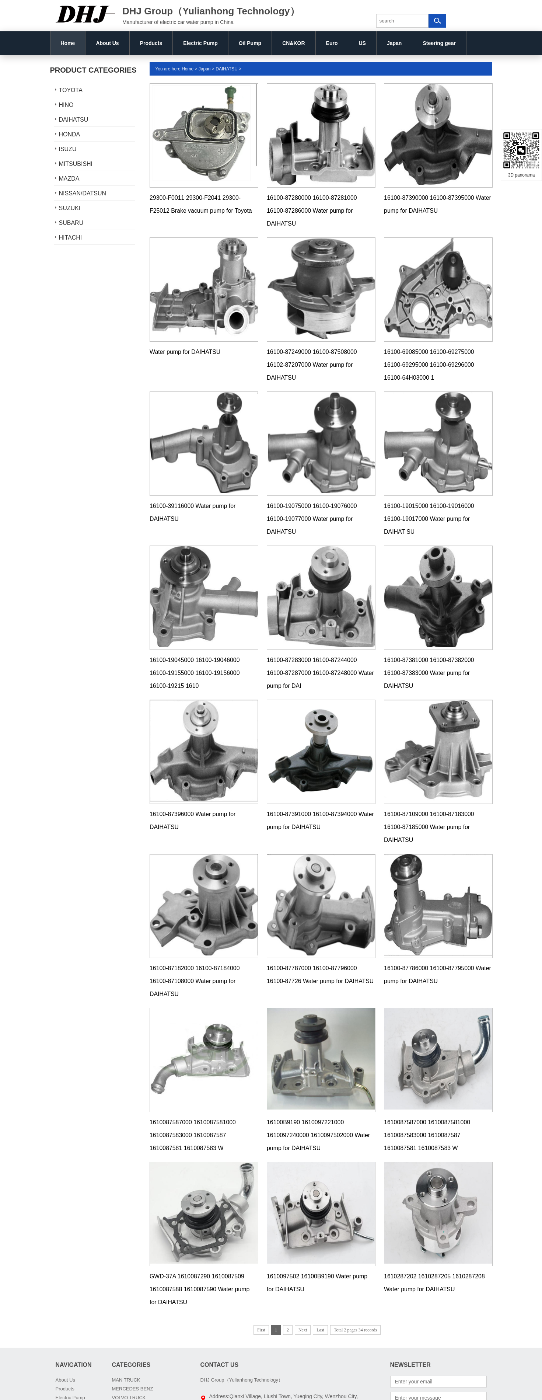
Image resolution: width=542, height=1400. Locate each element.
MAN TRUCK (126, 1380)
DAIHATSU (73, 119)
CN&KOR (293, 43)
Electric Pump (200, 43)
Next (302, 1330)
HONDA (69, 134)
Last (320, 1330)
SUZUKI (70, 208)
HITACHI (70, 237)
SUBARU (71, 223)
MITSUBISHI (76, 164)
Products (151, 43)
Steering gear (439, 43)
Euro (332, 43)
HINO (66, 105)
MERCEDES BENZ (132, 1389)
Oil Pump (250, 43)
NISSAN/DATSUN (82, 193)
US (362, 43)
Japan (394, 43)
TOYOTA (71, 90)
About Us (107, 43)
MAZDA (69, 178)
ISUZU (68, 149)
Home (68, 43)
